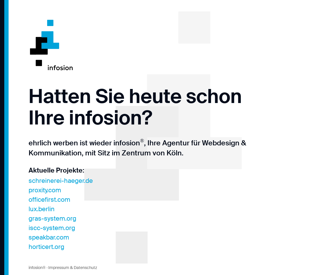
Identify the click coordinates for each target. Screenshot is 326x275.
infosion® (37, 267)
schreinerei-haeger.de (61, 181)
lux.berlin (42, 209)
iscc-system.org (52, 228)
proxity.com (45, 190)
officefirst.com (49, 199)
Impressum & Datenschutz (72, 267)
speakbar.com (49, 237)
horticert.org (46, 247)
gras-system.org (52, 218)
